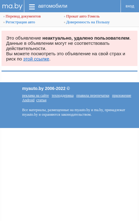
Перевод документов (22, 16)
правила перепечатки (92, 95)
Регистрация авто (19, 22)
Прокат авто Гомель (82, 16)
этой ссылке (36, 58)
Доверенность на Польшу (87, 22)
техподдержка (62, 95)
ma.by (12, 6)
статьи (41, 100)
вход (130, 6)
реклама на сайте (35, 95)
